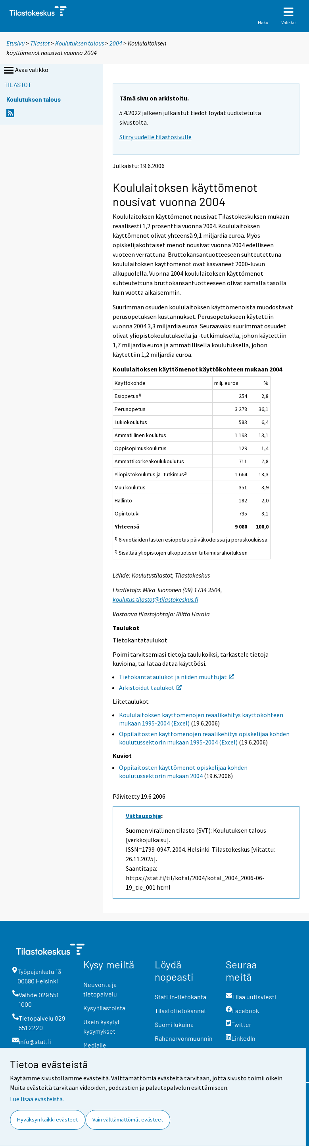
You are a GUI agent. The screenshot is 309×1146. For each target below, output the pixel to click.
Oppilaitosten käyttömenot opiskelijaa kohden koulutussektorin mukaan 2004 (183, 771)
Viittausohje (143, 816)
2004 (115, 43)
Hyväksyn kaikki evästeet (47, 1119)
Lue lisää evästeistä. (37, 1099)
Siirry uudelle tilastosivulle (155, 137)
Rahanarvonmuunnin (184, 1038)
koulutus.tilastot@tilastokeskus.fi (155, 599)
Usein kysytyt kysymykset (101, 1026)
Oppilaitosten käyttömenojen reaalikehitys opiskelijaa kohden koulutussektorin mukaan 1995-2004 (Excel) (204, 738)
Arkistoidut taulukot (150, 687)
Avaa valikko (25, 70)
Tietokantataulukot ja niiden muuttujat (176, 677)
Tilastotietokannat (180, 1010)
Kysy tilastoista (104, 1008)
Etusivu (15, 43)
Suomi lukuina (174, 1024)
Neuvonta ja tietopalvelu (100, 989)
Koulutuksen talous (79, 43)
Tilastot (40, 43)
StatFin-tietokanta (180, 996)
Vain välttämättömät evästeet (127, 1119)
